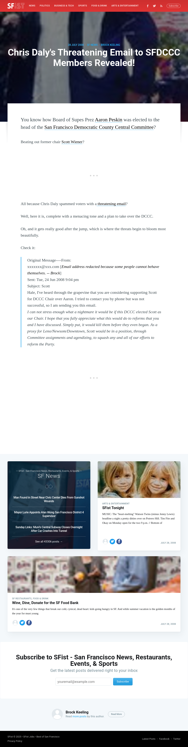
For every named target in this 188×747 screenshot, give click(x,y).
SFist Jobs (29, 736)
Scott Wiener (72, 141)
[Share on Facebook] (119, 538)
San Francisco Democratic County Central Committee (99, 127)
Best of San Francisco (47, 736)
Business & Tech (64, 5)
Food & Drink (99, 5)
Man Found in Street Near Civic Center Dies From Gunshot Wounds (49, 497)
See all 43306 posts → (49, 540)
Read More (116, 714)
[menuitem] (32, 5)
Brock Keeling (110, 44)
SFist (10, 736)
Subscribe (173, 6)
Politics (45, 5)
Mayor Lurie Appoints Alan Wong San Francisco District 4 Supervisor (49, 512)
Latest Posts (149, 738)
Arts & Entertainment (125, 5)
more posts (79, 716)
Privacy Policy (15, 741)
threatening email (111, 203)
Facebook (164, 738)
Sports (82, 5)
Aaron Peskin (108, 119)
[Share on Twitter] (112, 538)
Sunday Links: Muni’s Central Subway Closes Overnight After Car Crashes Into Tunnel (48, 527)
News (32, 5)
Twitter (176, 738)
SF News (92, 44)
